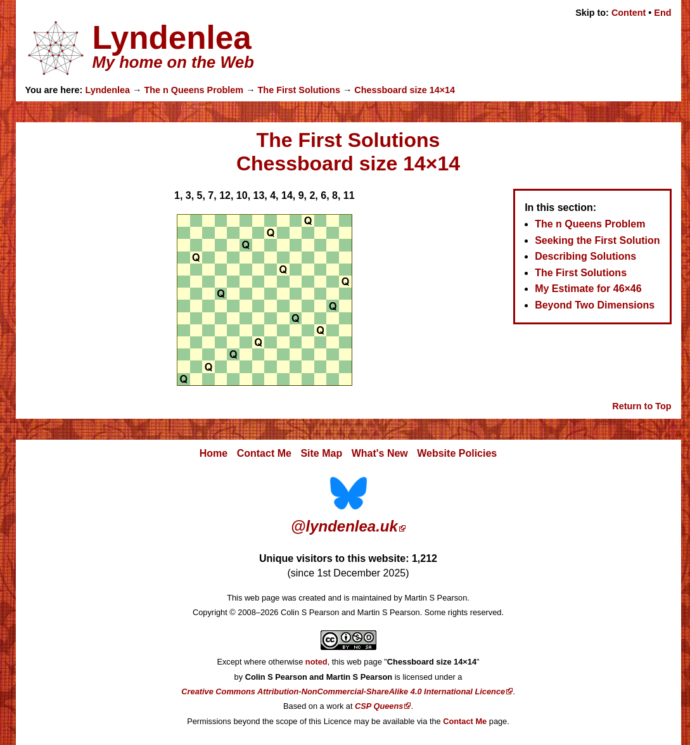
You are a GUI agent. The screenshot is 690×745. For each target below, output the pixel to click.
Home (213, 453)
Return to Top (641, 406)
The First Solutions (299, 90)
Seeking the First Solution (597, 240)
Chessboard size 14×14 (404, 90)
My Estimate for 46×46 (588, 288)
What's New (380, 453)
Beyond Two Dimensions (595, 305)
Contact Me (264, 453)
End (662, 13)
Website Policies (457, 453)
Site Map (321, 453)
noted (316, 661)
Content (628, 13)
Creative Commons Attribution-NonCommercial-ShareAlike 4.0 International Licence (343, 691)
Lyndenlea (107, 90)
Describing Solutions (585, 256)
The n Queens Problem (193, 90)
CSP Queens (379, 706)
